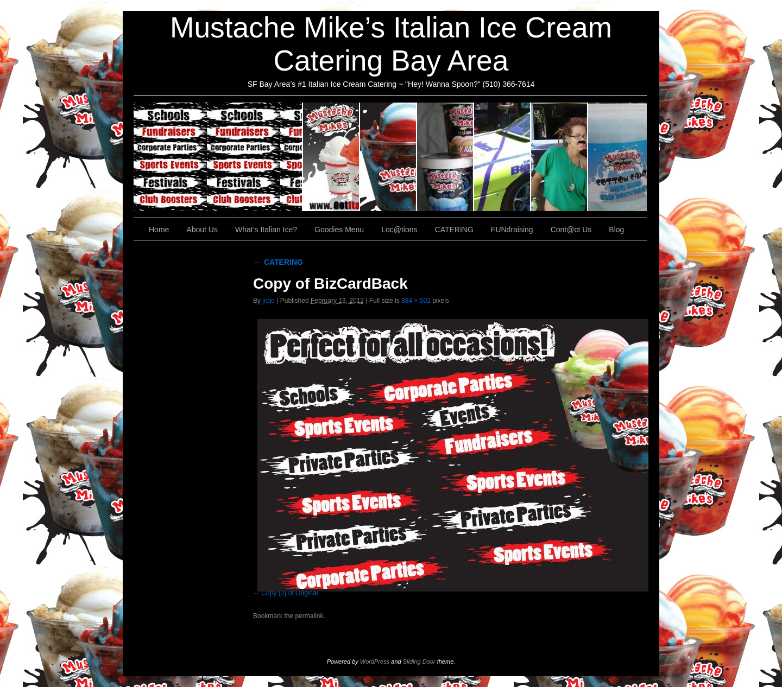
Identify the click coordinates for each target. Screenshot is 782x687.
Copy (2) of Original (289, 593)
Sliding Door (419, 661)
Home (159, 229)
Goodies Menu (445, 157)
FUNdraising (559, 157)
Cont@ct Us (617, 157)
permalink (309, 616)
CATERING (218, 157)
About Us (331, 157)
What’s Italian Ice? (388, 157)
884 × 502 (416, 300)
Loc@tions (502, 157)
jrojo (268, 300)
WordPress (374, 661)
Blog (616, 229)
